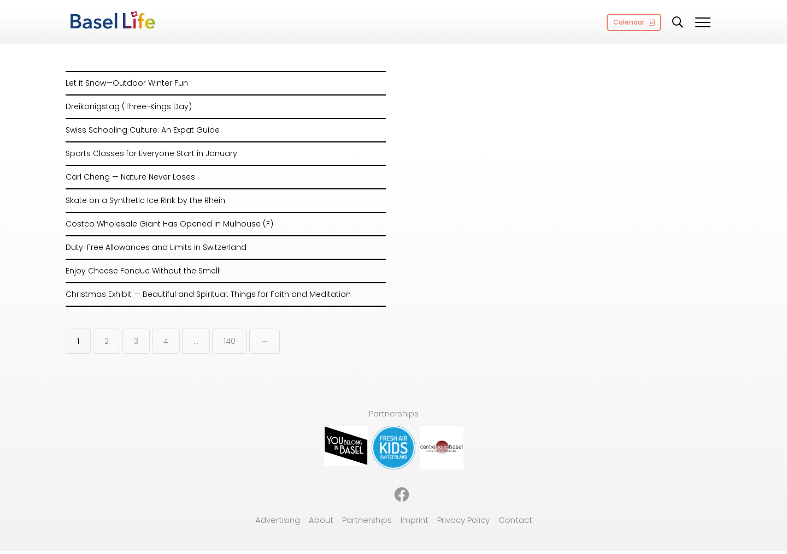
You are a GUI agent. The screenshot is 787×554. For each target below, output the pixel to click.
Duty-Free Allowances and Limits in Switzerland (156, 247)
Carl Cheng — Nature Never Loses (130, 176)
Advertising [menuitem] (277, 520)
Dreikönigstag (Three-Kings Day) (129, 106)
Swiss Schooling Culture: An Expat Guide (143, 129)
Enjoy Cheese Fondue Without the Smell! (143, 270)
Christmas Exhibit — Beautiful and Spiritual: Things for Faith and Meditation (208, 294)
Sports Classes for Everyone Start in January (151, 153)
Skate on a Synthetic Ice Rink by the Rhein (145, 200)
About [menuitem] (321, 520)
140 (230, 341)
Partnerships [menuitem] (367, 520)
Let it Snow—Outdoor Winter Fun (127, 83)
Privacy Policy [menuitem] (463, 520)
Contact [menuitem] (515, 520)
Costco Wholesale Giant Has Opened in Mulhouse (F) (169, 223)
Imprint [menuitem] (414, 520)
